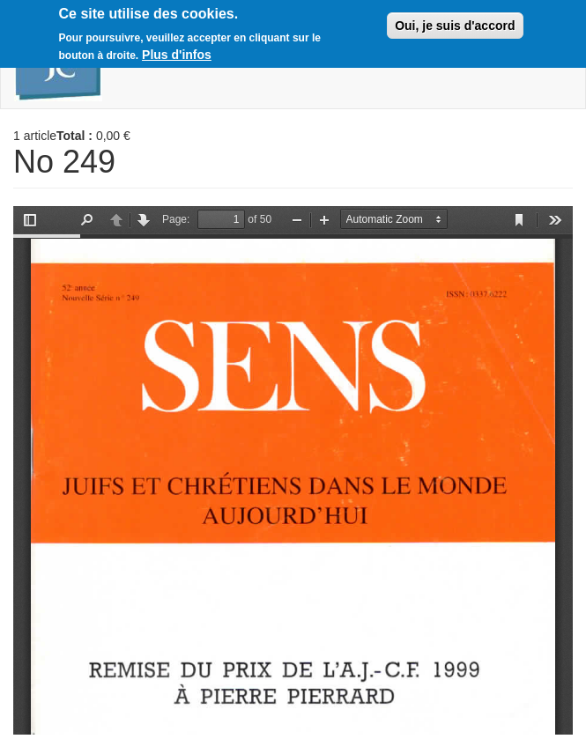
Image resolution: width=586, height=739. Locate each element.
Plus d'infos (176, 55)
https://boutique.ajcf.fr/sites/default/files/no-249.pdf (293, 470)
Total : (74, 136)
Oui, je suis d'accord (455, 25)
